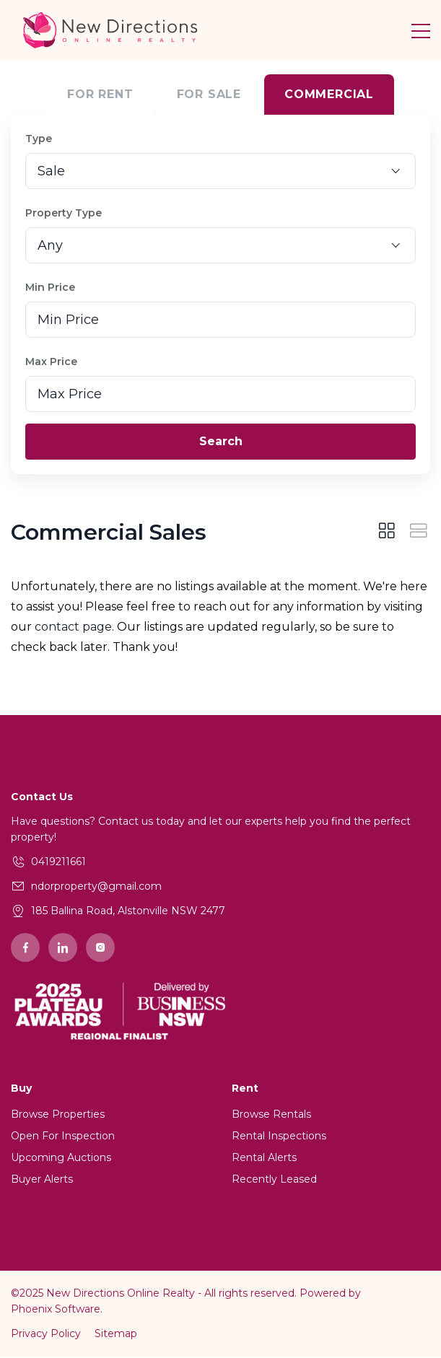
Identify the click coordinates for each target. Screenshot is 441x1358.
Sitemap (116, 1334)
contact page (73, 627)
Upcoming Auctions (61, 1158)
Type (38, 139)
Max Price (51, 362)
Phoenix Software (55, 1309)
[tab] (386, 533)
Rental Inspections (279, 1136)
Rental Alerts (264, 1158)
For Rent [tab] (100, 95)
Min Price (50, 287)
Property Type (63, 213)
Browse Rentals (271, 1114)
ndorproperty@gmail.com (96, 886)
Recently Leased (274, 1179)
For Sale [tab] (209, 95)
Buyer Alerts (42, 1179)
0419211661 (58, 862)
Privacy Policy (46, 1334)
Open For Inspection (63, 1136)
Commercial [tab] (329, 95)
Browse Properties (58, 1114)
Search (221, 442)
